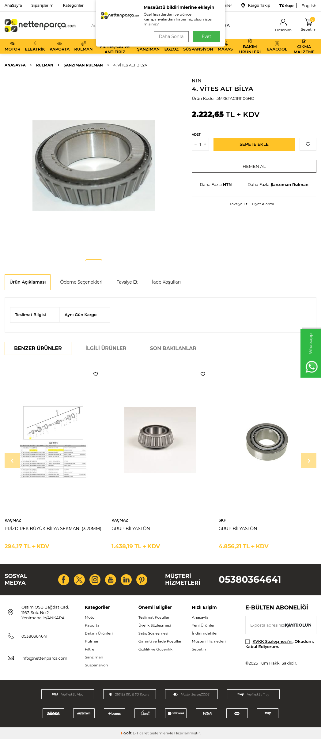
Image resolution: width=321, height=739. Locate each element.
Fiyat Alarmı (263, 204)
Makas (225, 46)
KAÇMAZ (13, 520)
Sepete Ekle (254, 144)
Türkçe (286, 5)
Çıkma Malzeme (304, 46)
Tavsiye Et (238, 204)
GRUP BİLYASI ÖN (130, 528)
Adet (196, 135)
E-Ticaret (141, 733)
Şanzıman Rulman (83, 65)
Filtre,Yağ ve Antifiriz (115, 46)
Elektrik (35, 46)
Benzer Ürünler (38, 348)
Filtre (89, 649)
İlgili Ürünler (106, 348)
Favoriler (220, 5)
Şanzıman (148, 46)
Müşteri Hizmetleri (209, 641)
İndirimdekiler (205, 633)
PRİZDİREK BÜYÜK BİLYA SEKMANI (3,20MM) (53, 528)
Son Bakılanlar (173, 348)
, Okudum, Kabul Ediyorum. (279, 644)
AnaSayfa (13, 5)
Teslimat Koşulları (154, 617)
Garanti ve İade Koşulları (160, 641)
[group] (94, 166)
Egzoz (171, 46)
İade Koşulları (166, 282)
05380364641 (250, 579)
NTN (196, 81)
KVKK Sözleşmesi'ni (273, 641)
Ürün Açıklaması (27, 282)
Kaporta (60, 46)
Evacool (277, 46)
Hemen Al (254, 166)
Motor (12, 46)
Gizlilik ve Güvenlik (155, 649)
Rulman (83, 46)
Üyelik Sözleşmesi (154, 625)
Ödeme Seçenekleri (81, 282)
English (308, 5)
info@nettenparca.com (44, 658)
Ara (221, 25)
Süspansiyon (198, 46)
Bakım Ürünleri (250, 46)
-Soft (126, 733)
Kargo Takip (255, 5)
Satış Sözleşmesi (153, 633)
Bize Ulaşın (184, 5)
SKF (222, 520)
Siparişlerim (43, 5)
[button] (93, 260)
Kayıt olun (298, 625)
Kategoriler (73, 5)
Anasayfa (15, 65)
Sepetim (199, 649)
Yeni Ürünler (203, 625)
